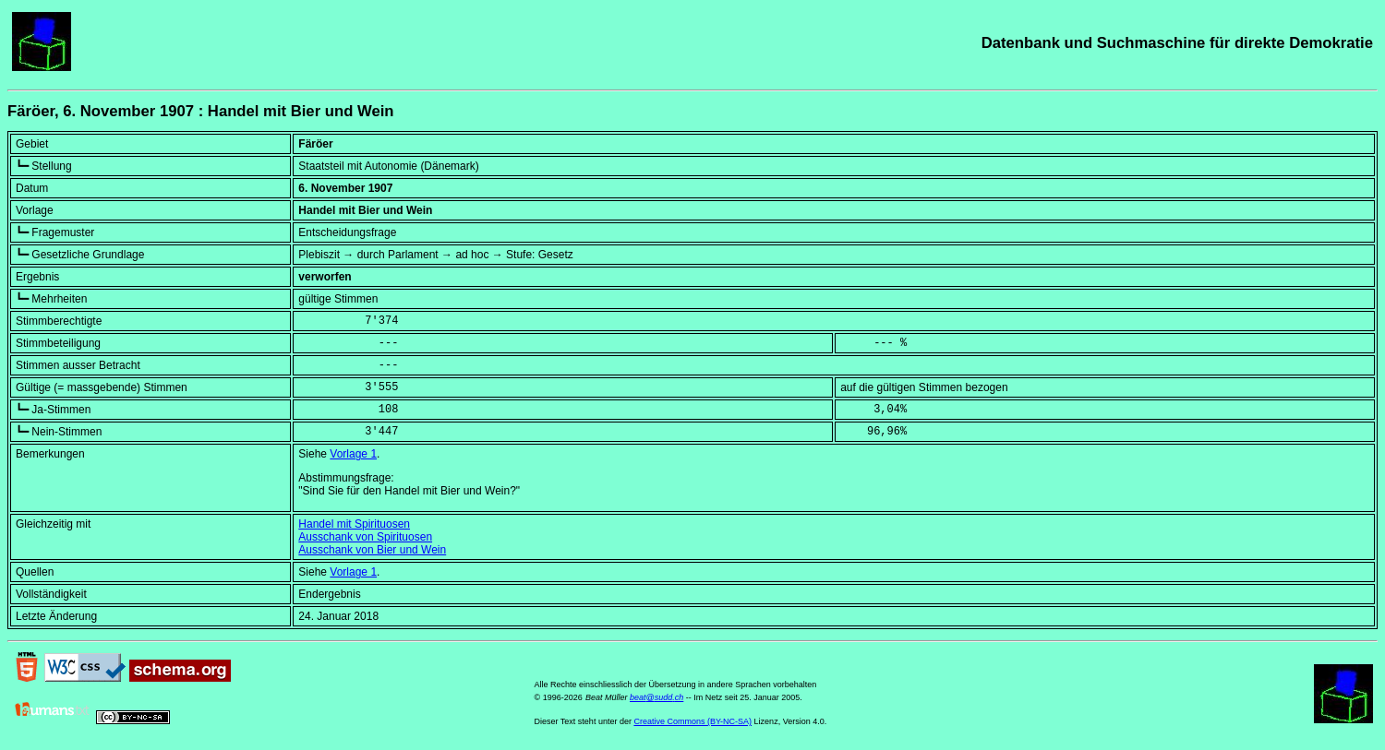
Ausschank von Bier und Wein (372, 549)
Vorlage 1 (353, 453)
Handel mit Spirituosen (354, 524)
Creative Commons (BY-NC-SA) (692, 721)
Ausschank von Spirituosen (365, 536)
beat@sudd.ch (656, 697)
